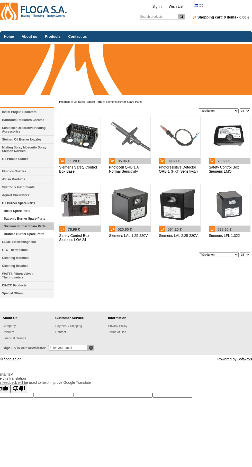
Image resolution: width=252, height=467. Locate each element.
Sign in (157, 6)
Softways (244, 359)
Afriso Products (13, 179)
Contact (60, 332)
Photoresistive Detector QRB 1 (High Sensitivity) (178, 169)
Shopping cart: (223, 17)
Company (9, 326)
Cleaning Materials (15, 258)
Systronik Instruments (18, 187)
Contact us (77, 36)
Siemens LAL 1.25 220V (128, 236)
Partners (8, 332)
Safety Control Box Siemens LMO (224, 169)
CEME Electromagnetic (19, 242)
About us (29, 36)
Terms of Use (117, 332)
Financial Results (14, 338)
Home (9, 36)
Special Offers (12, 293)
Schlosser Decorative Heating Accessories (24, 129)
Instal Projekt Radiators (19, 112)
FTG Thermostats (15, 250)
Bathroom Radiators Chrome (23, 120)
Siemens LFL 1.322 (224, 236)
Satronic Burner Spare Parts (24, 218)
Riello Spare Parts (17, 211)
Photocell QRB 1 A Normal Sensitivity (124, 169)
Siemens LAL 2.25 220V (178, 236)
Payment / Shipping (68, 326)
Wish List (176, 6)
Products (53, 36)
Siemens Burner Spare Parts (25, 226)
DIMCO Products (14, 285)
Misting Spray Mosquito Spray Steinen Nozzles (24, 149)
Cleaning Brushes (15, 266)
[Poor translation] (19, 389)
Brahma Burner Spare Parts (24, 234)
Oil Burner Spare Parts (18, 203)
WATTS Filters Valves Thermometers (17, 275)
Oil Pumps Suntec (15, 159)
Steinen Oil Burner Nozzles (21, 139)
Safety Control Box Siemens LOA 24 (74, 238)
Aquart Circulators (15, 195)
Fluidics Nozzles (14, 171)
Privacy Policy (117, 326)
